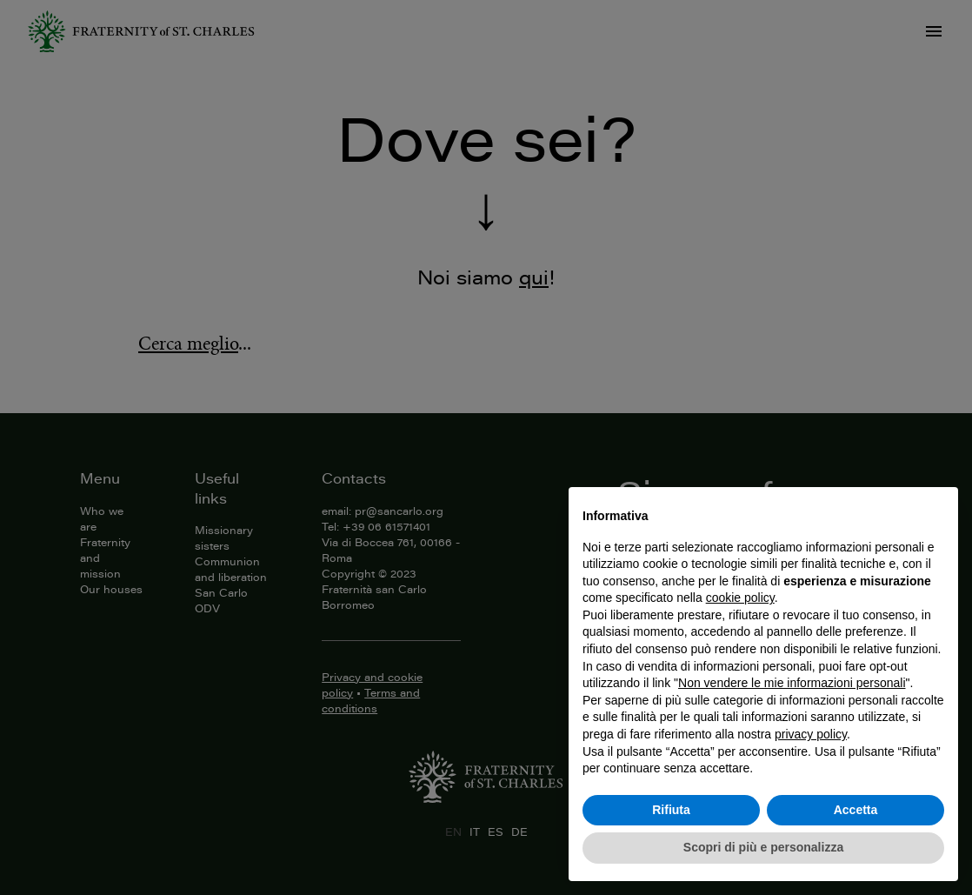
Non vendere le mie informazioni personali (791, 683)
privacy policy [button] (811, 734)
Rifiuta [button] (671, 810)
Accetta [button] (856, 810)
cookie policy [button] (740, 597)
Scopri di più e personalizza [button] (763, 847)
